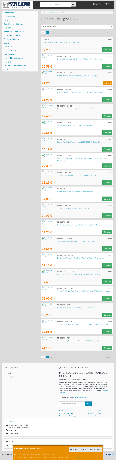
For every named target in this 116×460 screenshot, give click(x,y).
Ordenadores (9, 12)
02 (51, 32)
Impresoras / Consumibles (14, 31)
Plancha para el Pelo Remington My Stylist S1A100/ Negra (62, 76)
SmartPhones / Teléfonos (13, 24)
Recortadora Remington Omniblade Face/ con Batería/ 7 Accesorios (65, 258)
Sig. (55, 32)
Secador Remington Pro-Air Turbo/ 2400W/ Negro (59, 208)
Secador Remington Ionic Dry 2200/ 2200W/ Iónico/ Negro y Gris (64, 175)
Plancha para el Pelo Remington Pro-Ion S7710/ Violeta (61, 308)
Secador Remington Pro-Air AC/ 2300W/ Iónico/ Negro (61, 241)
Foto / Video (9, 54)
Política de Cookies (77, 457)
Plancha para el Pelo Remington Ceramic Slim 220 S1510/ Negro (64, 92)
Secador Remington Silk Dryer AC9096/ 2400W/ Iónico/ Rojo (63, 341)
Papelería (7, 62)
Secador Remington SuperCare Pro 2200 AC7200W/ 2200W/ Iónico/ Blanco (68, 291)
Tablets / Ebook (10, 50)
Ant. (43, 32)
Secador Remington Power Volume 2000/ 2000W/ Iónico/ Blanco (64, 142)
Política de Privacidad (81, 397)
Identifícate (97, 4)
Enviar (88, 404)
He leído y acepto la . (75, 397)
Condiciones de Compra (68, 416)
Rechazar (83, 449)
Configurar (73, 449)
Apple (6, 69)
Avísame (107, 83)
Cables (6, 43)
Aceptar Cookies (95, 449)
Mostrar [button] (108, 33)
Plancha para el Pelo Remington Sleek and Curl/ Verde (60, 192)
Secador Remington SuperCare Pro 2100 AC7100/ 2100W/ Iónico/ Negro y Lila (69, 324)
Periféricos (8, 47)
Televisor (7, 28)
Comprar (107, 50)
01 (47, 32)
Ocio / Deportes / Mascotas (15, 66)
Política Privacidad (66, 413)
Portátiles (7, 20)
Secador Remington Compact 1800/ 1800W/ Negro (60, 125)
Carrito (108, 4)
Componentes (9, 16)
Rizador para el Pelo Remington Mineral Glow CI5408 (60, 109)
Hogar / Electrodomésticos (14, 58)
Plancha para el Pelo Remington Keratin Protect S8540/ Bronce (63, 225)
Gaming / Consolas (11, 39)
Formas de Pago (92, 416)
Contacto (62, 411)
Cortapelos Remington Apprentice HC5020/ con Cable (60, 43)
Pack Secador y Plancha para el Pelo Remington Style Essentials (63, 275)
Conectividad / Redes (12, 35)
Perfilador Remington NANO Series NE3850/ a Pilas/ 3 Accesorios (65, 59)
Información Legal (93, 411)
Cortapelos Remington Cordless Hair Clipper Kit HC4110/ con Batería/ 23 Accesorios (71, 158)
